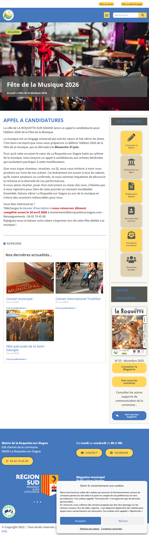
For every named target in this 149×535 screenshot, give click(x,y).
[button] (107, 15)
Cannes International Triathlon (78, 299)
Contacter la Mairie (131, 146)
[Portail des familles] (131, 259)
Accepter (80, 521)
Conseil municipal (19, 299)
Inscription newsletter (131, 244)
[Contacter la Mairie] (131, 137)
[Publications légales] (131, 186)
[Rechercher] (142, 15)
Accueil (11, 93)
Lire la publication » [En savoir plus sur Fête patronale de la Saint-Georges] (16, 359)
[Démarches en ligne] (131, 162)
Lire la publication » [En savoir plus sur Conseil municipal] (16, 308)
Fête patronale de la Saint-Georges (25, 348)
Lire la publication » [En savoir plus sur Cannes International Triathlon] (66, 308)
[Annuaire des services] (131, 211)
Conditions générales (111, 528)
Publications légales (131, 195)
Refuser (123, 521)
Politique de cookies (89, 528)
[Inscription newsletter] (131, 235)
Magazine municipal (90, 477)
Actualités (13, 31)
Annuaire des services (131, 219)
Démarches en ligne (131, 171)
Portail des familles (131, 268)
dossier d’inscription (36, 208)
